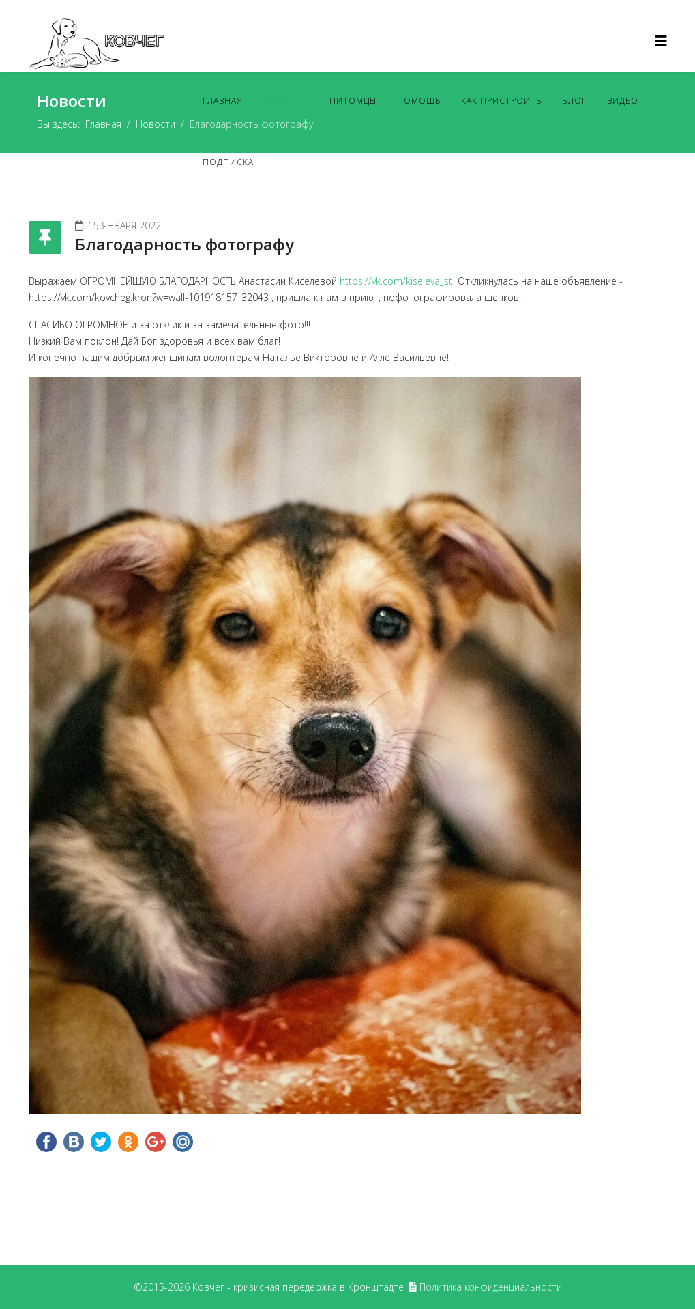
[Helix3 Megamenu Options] (661, 40)
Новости (286, 100)
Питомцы (352, 100)
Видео (622, 100)
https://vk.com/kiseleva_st (397, 280)
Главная (223, 100)
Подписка (228, 162)
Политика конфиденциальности (490, 1286)
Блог (574, 100)
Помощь (419, 100)
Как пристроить (501, 100)
